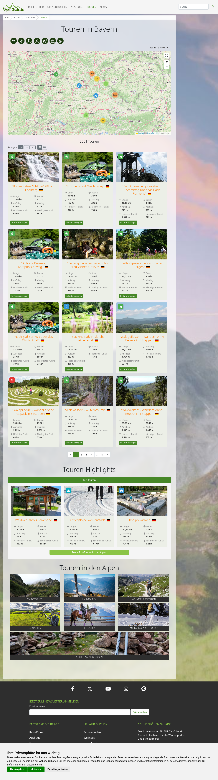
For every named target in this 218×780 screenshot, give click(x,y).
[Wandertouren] (13, 41)
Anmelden (140, 712)
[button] (56, 74)
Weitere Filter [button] (159, 47)
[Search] (193, 7)
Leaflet (140, 133)
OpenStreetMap (153, 133)
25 (27, 147)
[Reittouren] (45, 41)
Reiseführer (36, 7)
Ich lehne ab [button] (36, 769)
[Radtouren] (37, 41)
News (103, 7)
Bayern (44, 17)
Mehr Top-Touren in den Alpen (89, 552)
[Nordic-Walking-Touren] (60, 41)
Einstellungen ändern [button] (58, 769)
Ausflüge (77, 7)
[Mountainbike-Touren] (29, 41)
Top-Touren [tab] (89, 480)
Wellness (89, 737)
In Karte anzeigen (20, 222)
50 (33, 147)
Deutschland (30, 17)
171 (103, 454)
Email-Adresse (37, 706)
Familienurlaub (93, 732)
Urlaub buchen (57, 7)
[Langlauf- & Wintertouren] (53, 41)
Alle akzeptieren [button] (17, 769)
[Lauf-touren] (21, 41)
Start (7, 17)
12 (21, 147)
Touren (91, 7)
